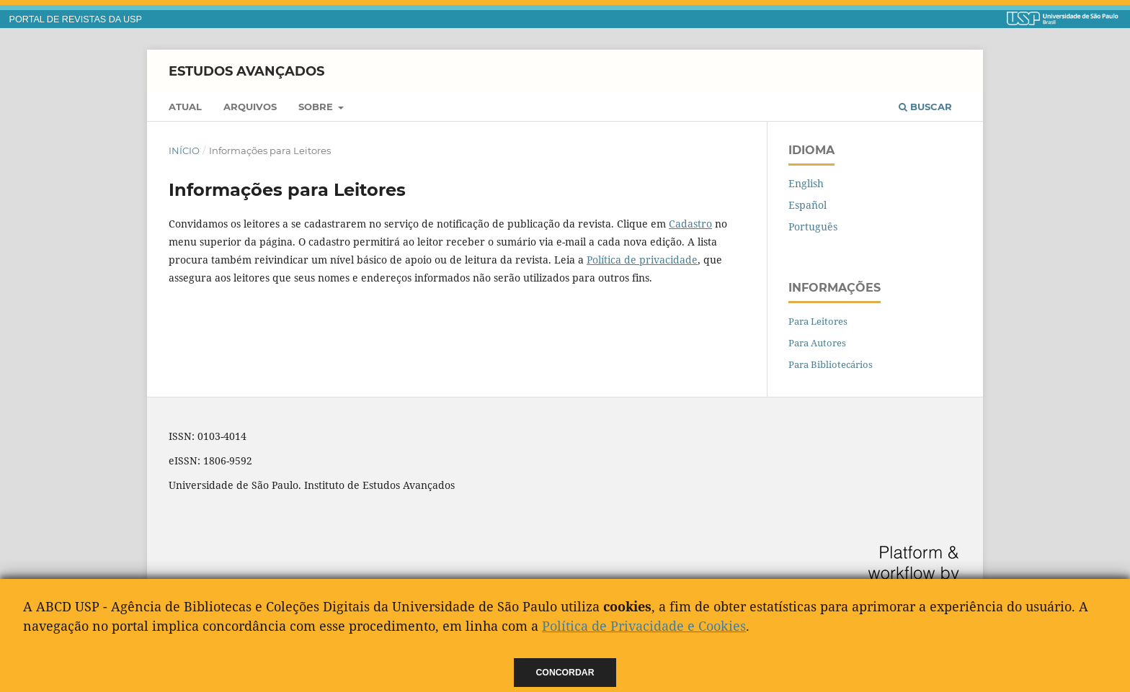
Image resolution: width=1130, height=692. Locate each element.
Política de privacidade (642, 259)
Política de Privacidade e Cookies (644, 625)
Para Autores (817, 342)
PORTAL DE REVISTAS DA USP (75, 19)
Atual (185, 106)
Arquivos (250, 106)
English (806, 183)
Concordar (565, 673)
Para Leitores (818, 321)
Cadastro (690, 223)
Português (812, 226)
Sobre (317, 106)
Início (184, 150)
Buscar (925, 106)
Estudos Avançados (246, 70)
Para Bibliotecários (830, 364)
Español (807, 205)
